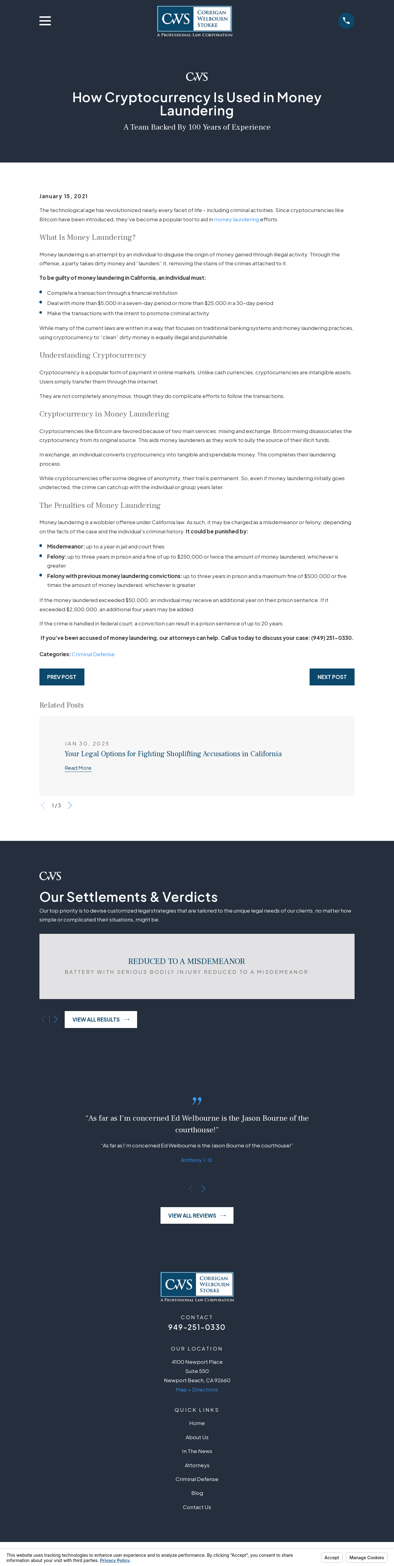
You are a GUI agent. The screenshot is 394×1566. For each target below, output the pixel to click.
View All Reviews (197, 1215)
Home (197, 1422)
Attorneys (197, 1465)
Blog (197, 1492)
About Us (197, 1437)
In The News (197, 1451)
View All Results (100, 1019)
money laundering (236, 219)
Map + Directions (197, 1389)
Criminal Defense (93, 654)
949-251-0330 (197, 1327)
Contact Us (197, 1507)
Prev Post (61, 676)
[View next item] (70, 805)
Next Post (332, 676)
